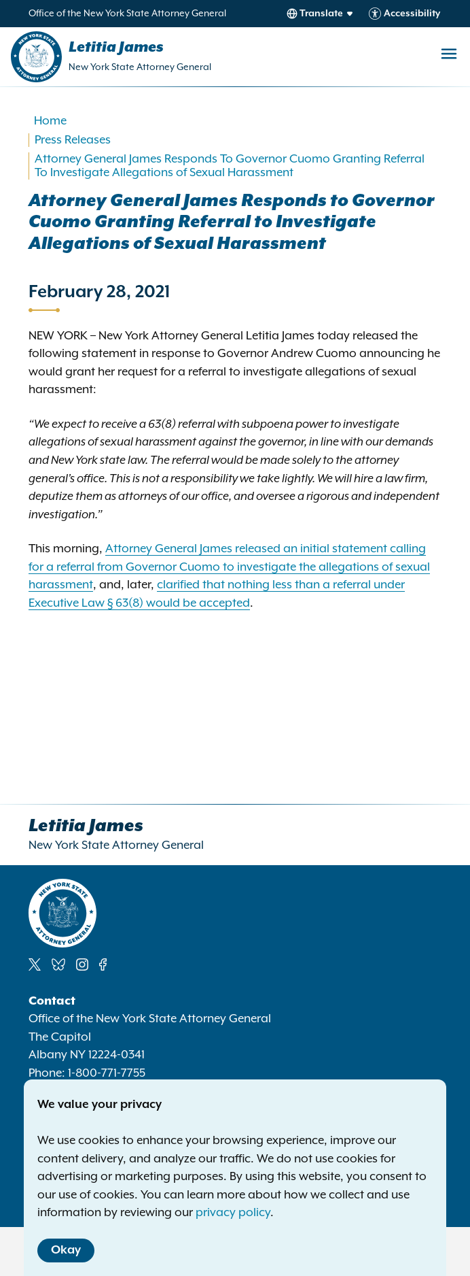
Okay (66, 1250)
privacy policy (233, 1213)
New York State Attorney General (140, 67)
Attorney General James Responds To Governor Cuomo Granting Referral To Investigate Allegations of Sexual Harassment (229, 166)
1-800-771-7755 (106, 1073)
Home (50, 121)
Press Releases (73, 140)
